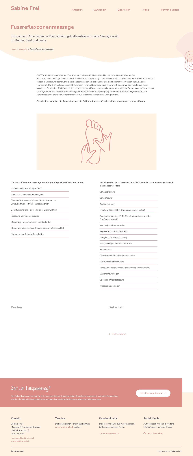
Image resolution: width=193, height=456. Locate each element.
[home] (25, 8)
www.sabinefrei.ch (20, 441)
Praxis (145, 10)
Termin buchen (170, 10)
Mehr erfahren (119, 333)
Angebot (77, 10)
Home (13, 49)
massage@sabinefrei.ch (22, 438)
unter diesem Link (64, 427)
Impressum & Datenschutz (170, 451)
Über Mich (124, 10)
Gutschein (100, 10)
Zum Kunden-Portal (109, 433)
